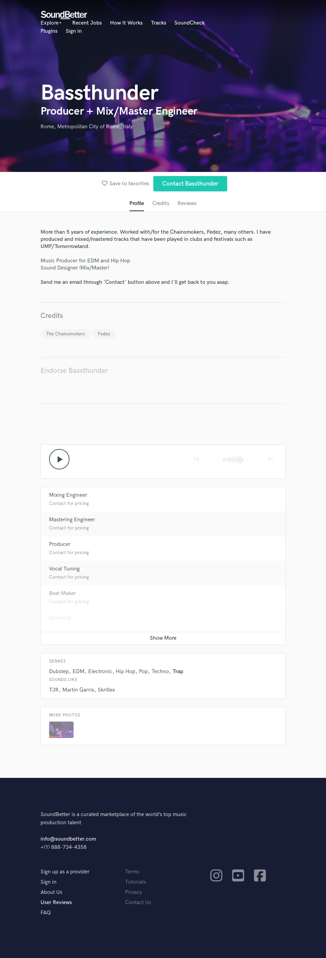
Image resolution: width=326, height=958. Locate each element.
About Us (51, 892)
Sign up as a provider (65, 872)
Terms (132, 872)
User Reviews (56, 902)
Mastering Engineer (72, 520)
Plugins (49, 31)
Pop (143, 671)
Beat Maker (62, 593)
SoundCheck (189, 23)
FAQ (46, 913)
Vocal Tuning (64, 569)
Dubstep (59, 671)
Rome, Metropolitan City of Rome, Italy (87, 127)
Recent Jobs (87, 23)
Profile (136, 203)
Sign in (74, 31)
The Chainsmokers (65, 334)
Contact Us (138, 902)
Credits (160, 203)
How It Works (126, 23)
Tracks (158, 23)
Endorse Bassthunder (74, 370)
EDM (78, 671)
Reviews (187, 203)
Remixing (60, 618)
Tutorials (135, 882)
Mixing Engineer (68, 495)
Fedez (104, 334)
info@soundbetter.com (68, 839)
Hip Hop (125, 671)
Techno (160, 671)
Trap (178, 671)
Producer (60, 544)
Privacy (133, 892)
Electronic (100, 671)
